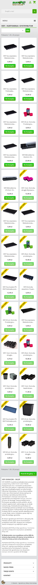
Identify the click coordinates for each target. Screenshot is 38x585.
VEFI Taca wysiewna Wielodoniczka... (9, 57)
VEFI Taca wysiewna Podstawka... (9, 90)
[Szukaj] (19, 11)
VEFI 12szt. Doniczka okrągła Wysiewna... (28, 189)
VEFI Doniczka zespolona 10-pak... (28, 288)
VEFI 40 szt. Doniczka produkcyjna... (10, 453)
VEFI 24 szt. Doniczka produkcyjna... (28, 420)
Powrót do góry (28, 473)
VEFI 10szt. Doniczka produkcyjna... (10, 387)
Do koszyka (9, 66)
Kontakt (7, 575)
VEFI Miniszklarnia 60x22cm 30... (28, 156)
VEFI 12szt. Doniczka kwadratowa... (28, 387)
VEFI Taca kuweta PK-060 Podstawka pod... (10, 420)
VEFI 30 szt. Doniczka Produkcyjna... (28, 123)
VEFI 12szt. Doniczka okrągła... (10, 354)
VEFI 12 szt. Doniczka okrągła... (28, 453)
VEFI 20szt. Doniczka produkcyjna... (28, 255)
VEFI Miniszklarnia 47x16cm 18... (10, 189)
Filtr (27, 30)
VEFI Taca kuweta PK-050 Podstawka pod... (10, 288)
